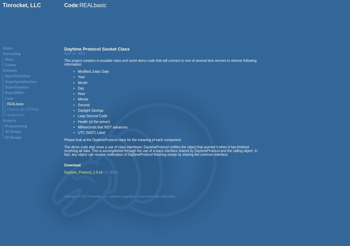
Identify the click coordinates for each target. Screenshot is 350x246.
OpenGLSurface (18, 76)
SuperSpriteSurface (21, 82)
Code (9, 98)
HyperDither (14, 93)
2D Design (13, 137)
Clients (10, 65)
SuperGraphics (17, 87)
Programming (16, 126)
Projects (9, 121)
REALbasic (15, 104)
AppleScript (16, 115)
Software (10, 70)
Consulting (12, 54)
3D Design (13, 132)
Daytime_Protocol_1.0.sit (83, 172)
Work (9, 60)
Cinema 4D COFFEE (23, 109)
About (8, 48)
